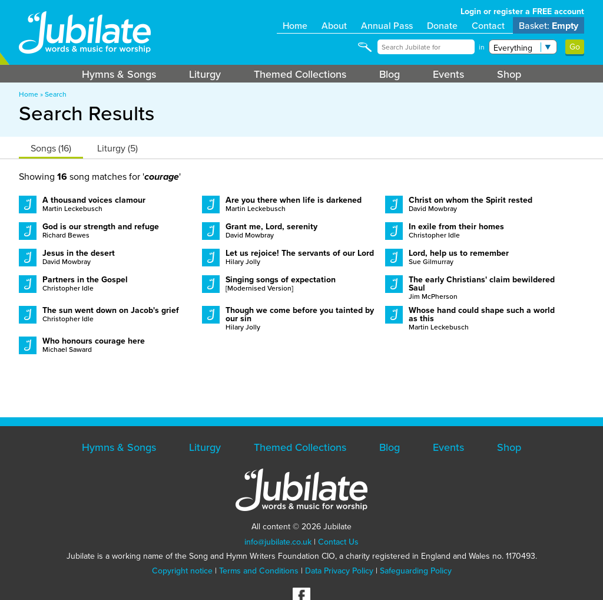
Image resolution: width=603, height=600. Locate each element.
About (334, 25)
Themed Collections (300, 74)
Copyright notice (182, 570)
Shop (509, 74)
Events (448, 74)
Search (56, 94)
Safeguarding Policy (416, 570)
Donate (442, 25)
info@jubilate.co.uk (278, 542)
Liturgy (205, 74)
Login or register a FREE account (522, 11)
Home (295, 25)
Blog (389, 74)
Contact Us (338, 542)
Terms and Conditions (259, 570)
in (482, 47)
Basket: (548, 25)
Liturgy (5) (117, 148)
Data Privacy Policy (339, 570)
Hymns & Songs (119, 74)
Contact (488, 25)
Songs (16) (51, 148)
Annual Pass (387, 25)
